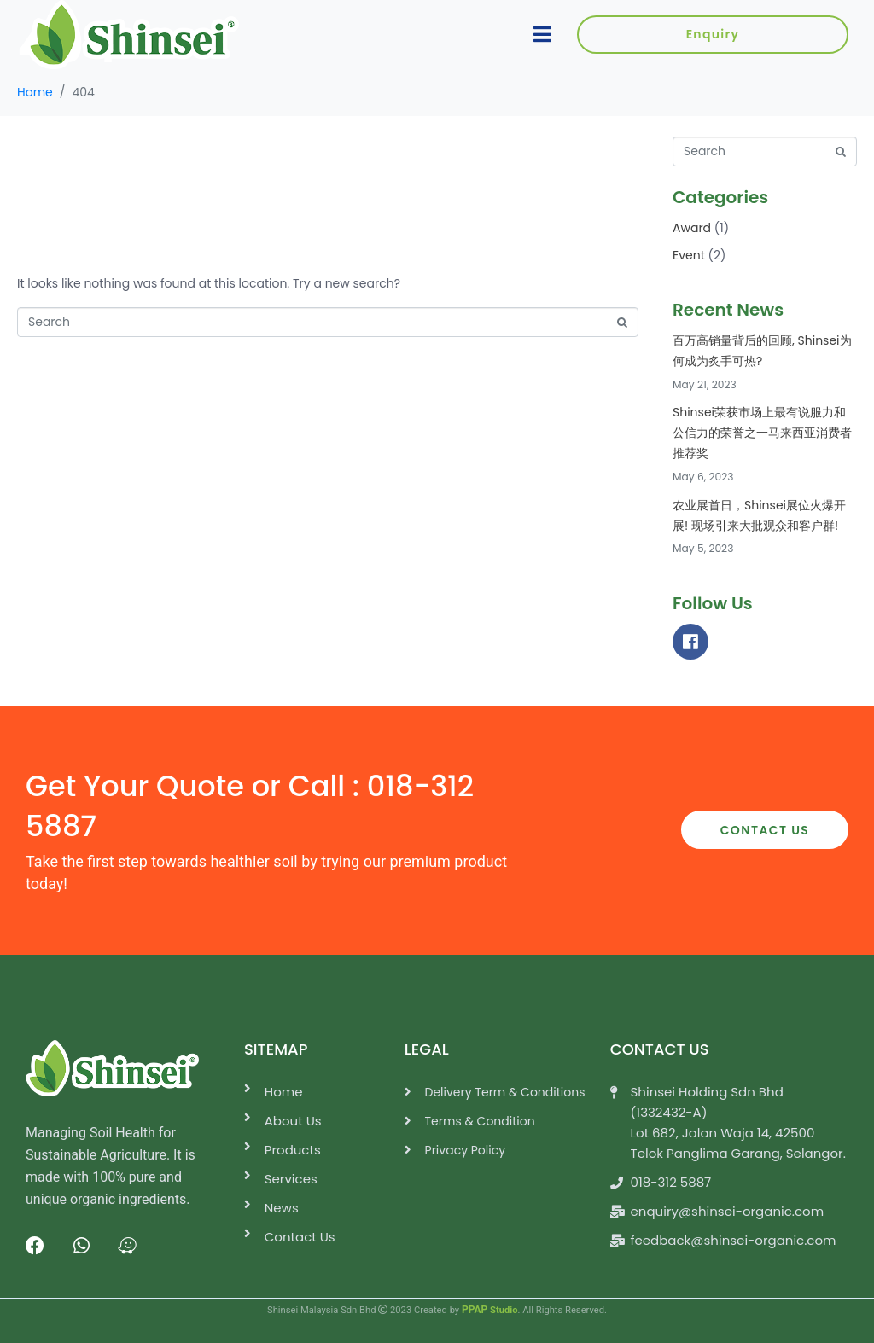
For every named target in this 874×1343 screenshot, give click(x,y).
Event (689, 255)
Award (692, 227)
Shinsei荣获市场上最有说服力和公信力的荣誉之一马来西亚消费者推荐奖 (762, 433)
